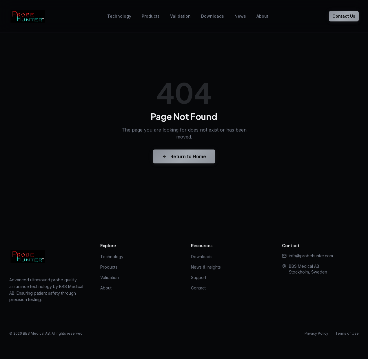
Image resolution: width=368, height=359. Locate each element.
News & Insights (206, 267)
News (240, 16)
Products (151, 16)
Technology (119, 16)
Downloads (212, 16)
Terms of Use (347, 333)
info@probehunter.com (307, 255)
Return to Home (184, 156)
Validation (180, 16)
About (262, 16)
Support (198, 277)
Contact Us (343, 16)
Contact (198, 287)
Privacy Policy (316, 333)
